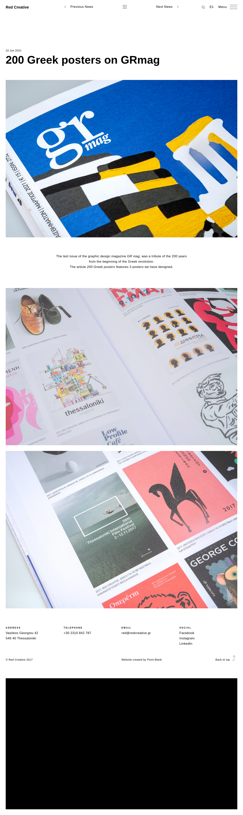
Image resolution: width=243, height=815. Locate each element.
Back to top (225, 659)
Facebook (186, 633)
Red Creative (17, 7)
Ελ (212, 7)
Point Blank (154, 659)
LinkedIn (185, 643)
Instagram (187, 638)
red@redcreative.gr (136, 633)
